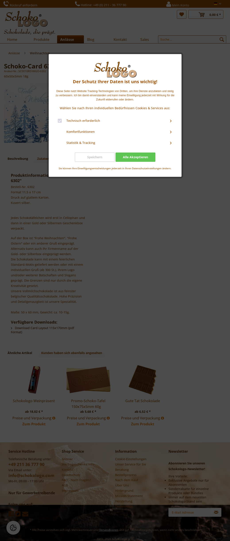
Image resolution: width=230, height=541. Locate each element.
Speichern (94, 157)
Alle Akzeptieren (135, 157)
